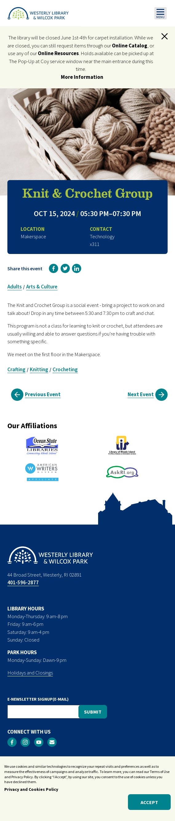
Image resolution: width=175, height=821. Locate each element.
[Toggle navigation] (160, 13)
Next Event (141, 394)
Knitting (39, 369)
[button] (164, 36)
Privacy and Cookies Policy (31, 790)
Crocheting (65, 369)
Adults (14, 286)
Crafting (16, 369)
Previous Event (43, 394)
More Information (82, 77)
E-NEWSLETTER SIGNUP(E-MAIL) (38, 699)
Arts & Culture (42, 286)
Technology (102, 236)
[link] (53, 268)
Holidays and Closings (30, 672)
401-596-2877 (23, 582)
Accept (149, 802)
